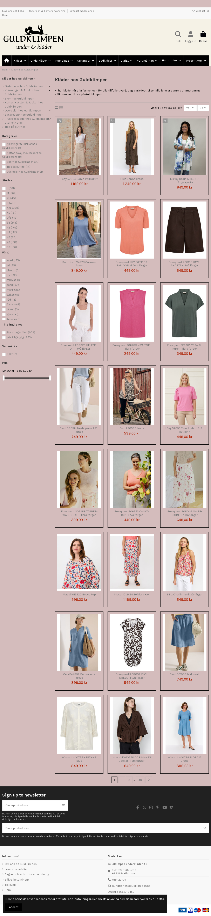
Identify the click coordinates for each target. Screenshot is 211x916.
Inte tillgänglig (19, 337)
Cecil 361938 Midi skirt (184, 674)
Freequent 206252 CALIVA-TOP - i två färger (131, 513)
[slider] (4, 378)
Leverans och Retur (13, 10)
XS (11, 212)
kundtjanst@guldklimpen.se (131, 886)
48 (11, 237)
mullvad (13, 279)
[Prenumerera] (63, 805)
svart (13, 260)
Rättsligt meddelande (82, 10)
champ (13, 270)
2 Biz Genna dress (132, 179)
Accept (14, 907)
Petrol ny (13, 319)
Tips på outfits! (15, 127)
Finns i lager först (21, 332)
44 (12, 232)
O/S (12, 217)
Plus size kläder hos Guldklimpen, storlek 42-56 (27, 121)
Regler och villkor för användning (47, 10)
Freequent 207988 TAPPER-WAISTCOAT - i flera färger (79, 513)
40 (140, 780)
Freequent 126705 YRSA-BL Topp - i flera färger (184, 346)
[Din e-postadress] (31, 805)
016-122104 (119, 879)
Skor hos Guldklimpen (19, 98)
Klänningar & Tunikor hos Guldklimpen (22, 92)
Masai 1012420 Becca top (79, 594)
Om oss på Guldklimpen (21, 864)
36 (12, 247)
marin (13, 289)
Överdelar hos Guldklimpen (23, 110)
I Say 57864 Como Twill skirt (79, 179)
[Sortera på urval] (190, 108)
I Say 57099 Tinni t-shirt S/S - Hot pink (184, 429)
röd (11, 299)
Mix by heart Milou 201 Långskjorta (184, 180)
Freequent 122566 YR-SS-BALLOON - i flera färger (132, 263)
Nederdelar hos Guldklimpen (24, 86)
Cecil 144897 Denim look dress (79, 675)
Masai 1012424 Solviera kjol (132, 594)
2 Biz (12, 354)
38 (12, 222)
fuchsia (13, 304)
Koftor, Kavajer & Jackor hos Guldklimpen (24, 104)
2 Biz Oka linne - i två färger (184, 594)
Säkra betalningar (17, 879)
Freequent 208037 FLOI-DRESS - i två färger (132, 675)
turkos (13, 294)
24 (203, 108)
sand (13, 284)
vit (11, 265)
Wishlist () (200, 10)
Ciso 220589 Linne (132, 428)
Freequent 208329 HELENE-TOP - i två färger (79, 346)
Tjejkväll (10, 885)
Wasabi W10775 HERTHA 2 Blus (79, 759)
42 (12, 227)
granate (13, 314)
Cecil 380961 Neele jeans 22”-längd (79, 429)
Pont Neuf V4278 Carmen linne (79, 263)
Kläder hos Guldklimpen (18, 78)
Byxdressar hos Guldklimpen (24, 114)
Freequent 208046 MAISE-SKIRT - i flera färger (184, 513)
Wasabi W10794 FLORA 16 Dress (184, 759)
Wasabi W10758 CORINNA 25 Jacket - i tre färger (132, 759)
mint (12, 275)
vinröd (13, 309)
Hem (5, 15)
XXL (13, 207)
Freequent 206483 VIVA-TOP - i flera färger (131, 346)
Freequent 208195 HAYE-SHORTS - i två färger (184, 263)
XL (12, 198)
